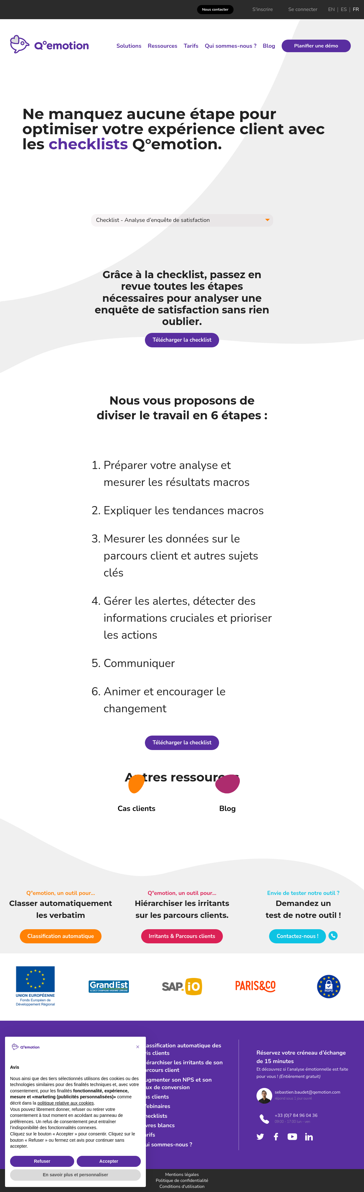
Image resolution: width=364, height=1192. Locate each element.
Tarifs (191, 46)
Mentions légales (182, 1175)
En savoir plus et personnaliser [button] (75, 1174)
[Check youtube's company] (292, 1136)
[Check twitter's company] (260, 1136)
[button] (182, 220)
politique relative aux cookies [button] (65, 1103)
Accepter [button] (108, 1161)
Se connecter (302, 10)
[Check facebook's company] (276, 1136)
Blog (269, 46)
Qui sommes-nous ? (230, 46)
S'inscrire (262, 10)
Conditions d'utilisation (181, 1186)
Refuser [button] (42, 1161)
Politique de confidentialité (182, 1181)
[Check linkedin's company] (309, 1136)
